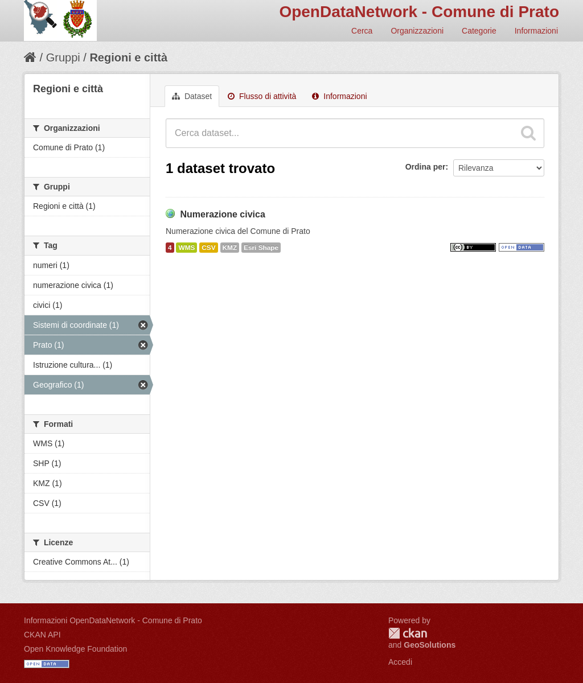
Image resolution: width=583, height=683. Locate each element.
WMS (186, 248)
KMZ (230, 248)
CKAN (407, 633)
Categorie (479, 30)
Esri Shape (261, 248)
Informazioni (536, 30)
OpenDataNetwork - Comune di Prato (419, 11)
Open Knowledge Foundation (75, 648)
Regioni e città (128, 57)
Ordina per (425, 166)
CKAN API (42, 634)
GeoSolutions (429, 644)
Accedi (400, 661)
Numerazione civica (222, 214)
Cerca (361, 30)
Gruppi (63, 57)
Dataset (192, 96)
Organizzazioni (417, 30)
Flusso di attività (262, 96)
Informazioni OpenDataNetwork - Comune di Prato (113, 620)
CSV (208, 248)
